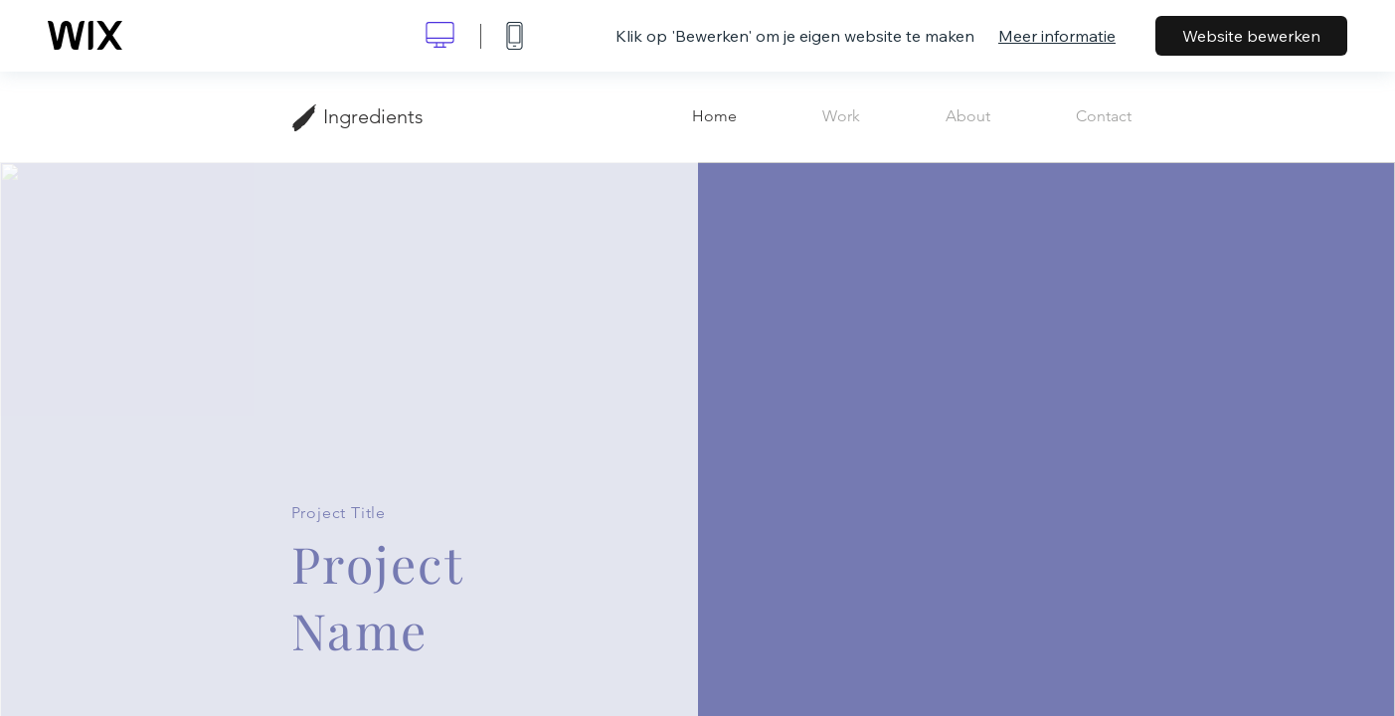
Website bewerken (1251, 36)
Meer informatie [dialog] (1057, 36)
